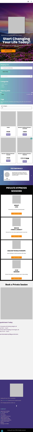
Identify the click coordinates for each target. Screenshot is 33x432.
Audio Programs (5, 84)
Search (30, 76)
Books (3, 85)
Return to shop (5, 71)
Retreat (3, 87)
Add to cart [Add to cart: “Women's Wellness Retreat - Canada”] (8, 160)
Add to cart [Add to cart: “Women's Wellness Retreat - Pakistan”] (24, 161)
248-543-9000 (5, 400)
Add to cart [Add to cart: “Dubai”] (8, 134)
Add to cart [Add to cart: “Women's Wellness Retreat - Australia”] (24, 134)
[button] (28, 1)
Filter (3, 94)
